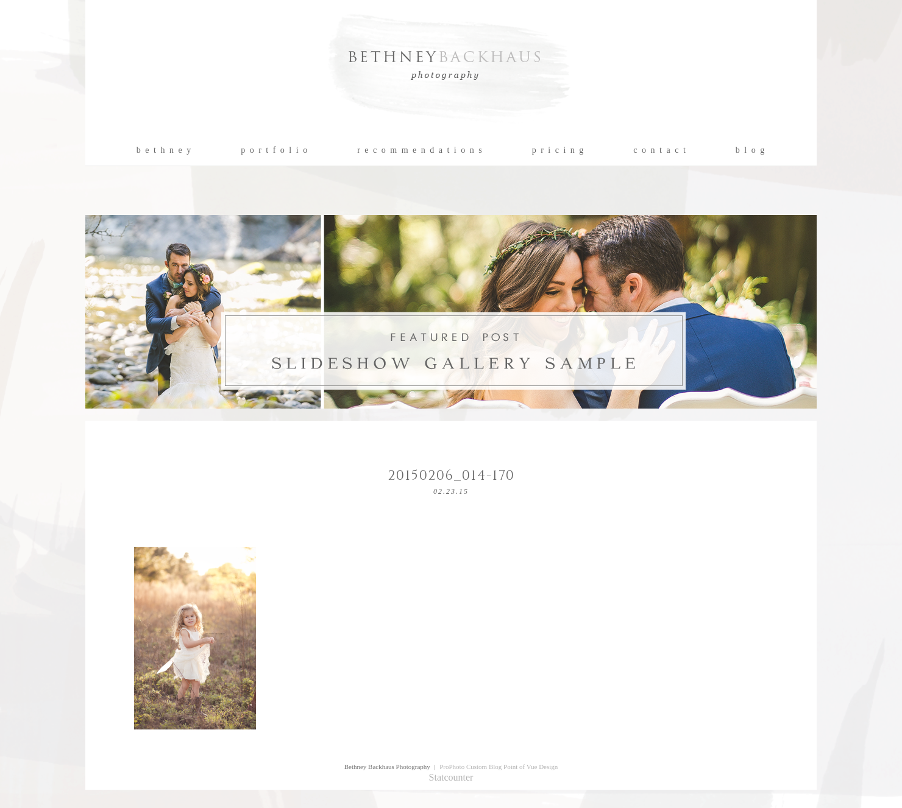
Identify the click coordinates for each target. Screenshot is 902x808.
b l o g (750, 150)
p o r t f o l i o (274, 150)
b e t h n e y (164, 150)
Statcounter (451, 777)
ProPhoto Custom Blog (470, 766)
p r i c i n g (558, 150)
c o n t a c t (659, 150)
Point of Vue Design (530, 766)
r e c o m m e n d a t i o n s (420, 150)
